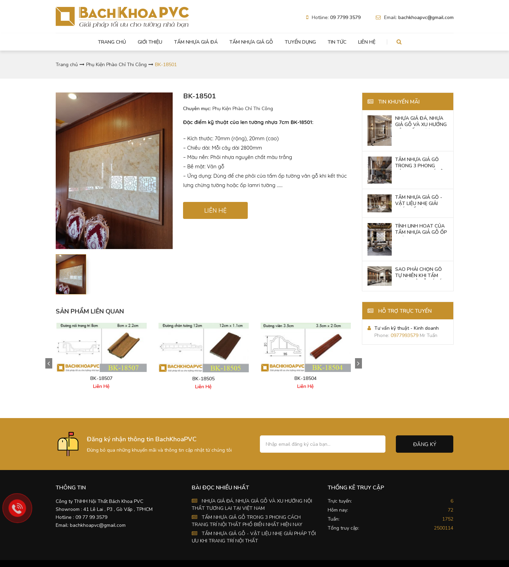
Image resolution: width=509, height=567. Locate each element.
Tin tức (337, 42)
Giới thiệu (150, 42)
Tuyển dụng (300, 42)
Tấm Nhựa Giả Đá (196, 42)
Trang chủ (112, 42)
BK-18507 (101, 378)
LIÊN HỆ (215, 211)
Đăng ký (424, 444)
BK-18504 (305, 378)
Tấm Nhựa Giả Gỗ (251, 42)
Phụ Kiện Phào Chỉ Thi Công (116, 64)
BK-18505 (203, 379)
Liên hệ (366, 42)
